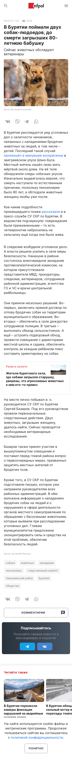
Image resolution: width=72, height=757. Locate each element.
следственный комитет (43, 570)
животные (27, 562)
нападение (47, 562)
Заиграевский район (19, 578)
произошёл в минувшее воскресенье (33, 155)
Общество (12, 585)
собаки (10, 562)
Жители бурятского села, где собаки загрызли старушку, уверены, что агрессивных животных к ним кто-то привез (35, 379)
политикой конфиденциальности (37, 737)
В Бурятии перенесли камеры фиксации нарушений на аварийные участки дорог (23, 711)
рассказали (51, 212)
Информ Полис (36, 6)
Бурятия (44, 578)
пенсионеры (14, 570)
